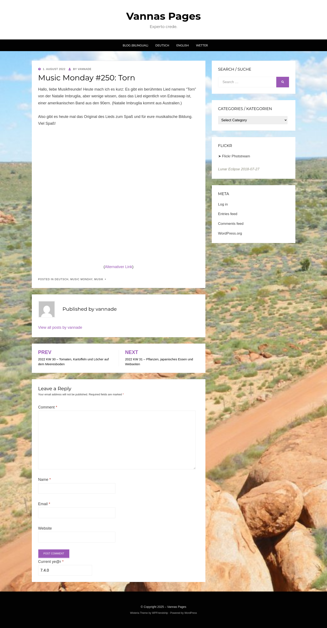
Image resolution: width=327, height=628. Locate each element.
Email (44, 504)
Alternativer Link (118, 267)
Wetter (202, 45)
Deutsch (162, 45)
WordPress (190, 612)
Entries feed (227, 214)
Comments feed (231, 224)
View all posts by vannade (60, 327)
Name (44, 479)
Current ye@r (51, 561)
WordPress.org (230, 233)
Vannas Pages (163, 16)
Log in (223, 204)
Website (45, 528)
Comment (47, 407)
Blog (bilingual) (135, 45)
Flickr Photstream (236, 156)
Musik (98, 279)
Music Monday (81, 279)
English (182, 45)
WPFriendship (160, 612)
